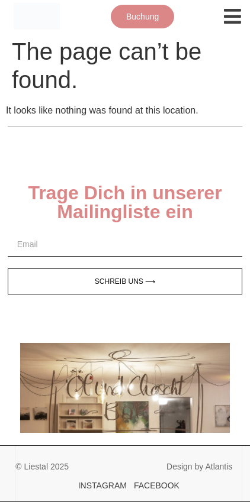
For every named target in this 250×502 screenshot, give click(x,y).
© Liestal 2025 (42, 466)
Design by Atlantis (199, 466)
